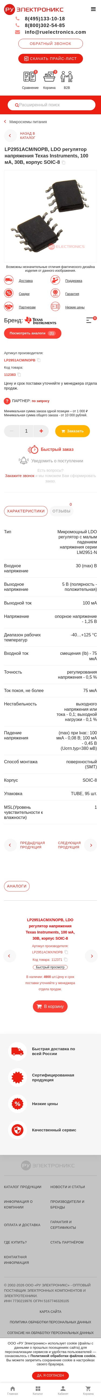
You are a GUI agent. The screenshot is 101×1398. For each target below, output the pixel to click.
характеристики (26, 511)
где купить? (15, 1242)
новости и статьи (67, 1187)
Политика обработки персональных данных (50, 1322)
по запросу (41, 401)
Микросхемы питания (28, 122)
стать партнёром (66, 1242)
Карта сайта (50, 1312)
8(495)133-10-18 (40, 18)
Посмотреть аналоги (33, 333)
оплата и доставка (22, 1225)
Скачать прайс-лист (50, 58)
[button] (9, 956)
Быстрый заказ (57, 449)
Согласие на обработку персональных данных (50, 1333)
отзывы (62, 511)
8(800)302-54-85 (40, 25)
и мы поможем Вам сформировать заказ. (50, 475)
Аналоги (17, 886)
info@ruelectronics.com (50, 32)
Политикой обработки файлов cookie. (63, 1356)
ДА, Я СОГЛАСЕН (50, 1375)
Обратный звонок (50, 43)
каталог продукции (22, 1187)
